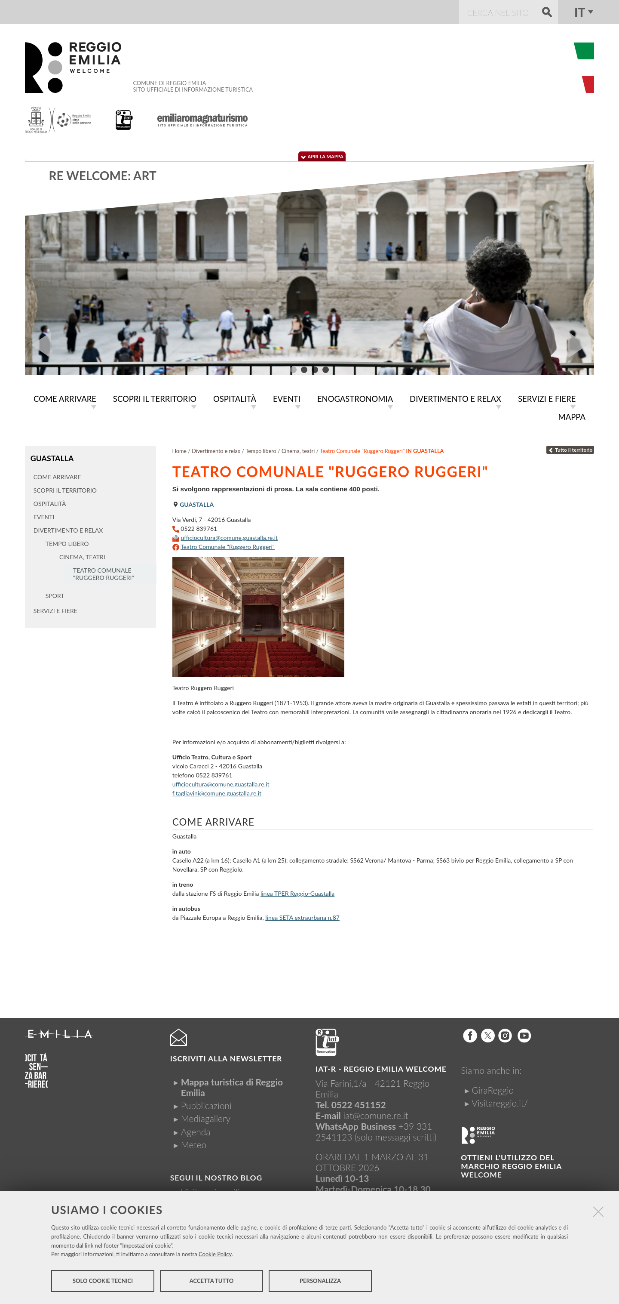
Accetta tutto (212, 1281)
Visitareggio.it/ (500, 1101)
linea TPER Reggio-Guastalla (297, 891)
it (579, 12)
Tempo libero (260, 449)
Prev (38, 345)
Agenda (196, 1130)
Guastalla (52, 456)
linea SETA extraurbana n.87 (302, 915)
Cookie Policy (215, 1255)
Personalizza (320, 1281)
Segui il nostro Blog (216, 1176)
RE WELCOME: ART (102, 175)
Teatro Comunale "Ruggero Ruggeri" (228, 545)
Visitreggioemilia (212, 1190)
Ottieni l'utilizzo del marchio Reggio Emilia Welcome (511, 1164)
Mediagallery (205, 1116)
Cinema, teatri (298, 449)
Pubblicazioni (206, 1103)
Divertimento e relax (216, 449)
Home (179, 449)
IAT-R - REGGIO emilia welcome (381, 1067)
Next (581, 345)
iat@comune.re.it (375, 1113)
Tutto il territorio (570, 448)
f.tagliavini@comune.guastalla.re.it (216, 791)
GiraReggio (493, 1088)
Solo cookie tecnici (103, 1281)
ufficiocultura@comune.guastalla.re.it (229, 535)
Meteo (193, 1143)
